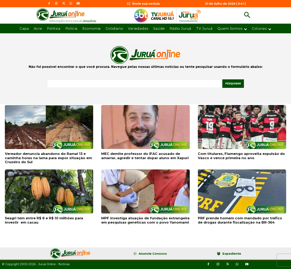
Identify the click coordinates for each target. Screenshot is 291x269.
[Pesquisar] (233, 83)
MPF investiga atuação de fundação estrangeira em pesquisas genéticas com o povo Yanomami (145, 220)
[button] (247, 15)
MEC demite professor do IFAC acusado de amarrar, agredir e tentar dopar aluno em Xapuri (145, 156)
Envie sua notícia (146, 3)
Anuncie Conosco (153, 253)
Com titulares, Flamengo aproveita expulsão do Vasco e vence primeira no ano (241, 156)
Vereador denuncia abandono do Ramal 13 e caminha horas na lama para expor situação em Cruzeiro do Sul (48, 158)
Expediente (231, 253)
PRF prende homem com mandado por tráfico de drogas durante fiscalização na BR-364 (240, 220)
